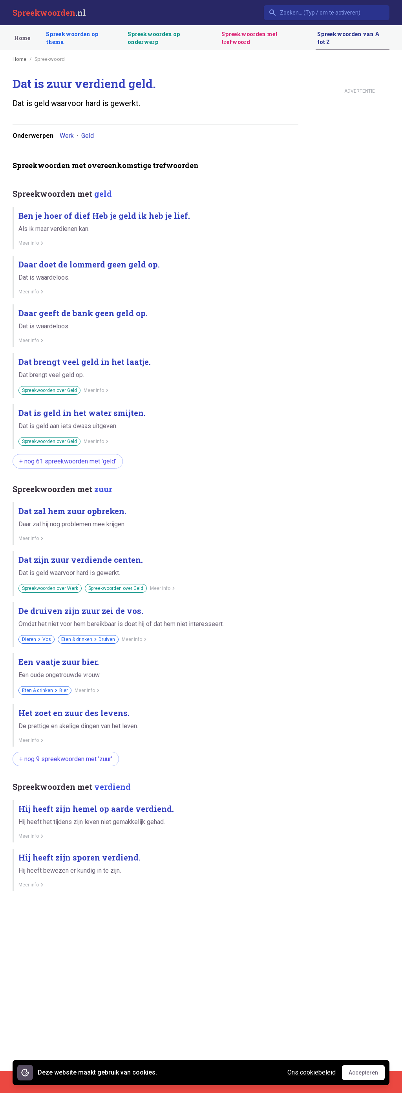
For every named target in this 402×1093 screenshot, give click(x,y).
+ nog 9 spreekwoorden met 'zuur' (65, 759)
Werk (67, 135)
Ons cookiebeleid (311, 1072)
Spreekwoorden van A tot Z (348, 38)
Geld (87, 135)
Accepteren (367, 1074)
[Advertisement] (155, 924)
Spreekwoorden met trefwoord (249, 38)
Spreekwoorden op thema (72, 38)
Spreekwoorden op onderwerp (154, 38)
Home (22, 38)
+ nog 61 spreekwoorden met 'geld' (67, 461)
